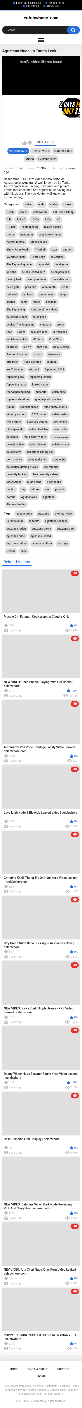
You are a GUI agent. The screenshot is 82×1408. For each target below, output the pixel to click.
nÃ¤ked (34, 369)
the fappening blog (18, 392)
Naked (29, 204)
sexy (54, 249)
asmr (24, 301)
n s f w (27, 347)
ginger (63, 294)
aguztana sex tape (56, 521)
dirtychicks (60, 332)
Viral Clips (55, 339)
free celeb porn (61, 279)
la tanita (34, 521)
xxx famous (51, 467)
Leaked (67, 204)
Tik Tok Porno (57, 2)
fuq (23, 489)
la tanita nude (15, 521)
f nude (11, 407)
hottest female (16, 242)
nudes (54, 204)
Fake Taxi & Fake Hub (28, 2)
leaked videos (52, 226)
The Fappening (16, 309)
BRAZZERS (52, 5)
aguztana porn (66, 528)
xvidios (35, 489)
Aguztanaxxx (29, 497)
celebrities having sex (39, 451)
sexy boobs (54, 482)
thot (9, 332)
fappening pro (15, 376)
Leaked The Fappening (21, 324)
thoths (11, 234)
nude (41, 204)
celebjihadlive (15, 444)
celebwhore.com (17, 317)
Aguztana (48, 497)
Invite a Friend (38, 1369)
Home (14, 1369)
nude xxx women (37, 422)
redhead (12, 294)
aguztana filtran (42, 543)
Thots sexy (38, 257)
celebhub (12, 436)
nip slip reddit (15, 429)
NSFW (21, 332)
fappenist (43, 264)
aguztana (43, 513)
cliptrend (12, 347)
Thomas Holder (16, 504)
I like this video (24, 143)
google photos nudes (48, 399)
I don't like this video (30, 143)
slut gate (45, 324)
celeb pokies (60, 414)
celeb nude (59, 392)
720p (48, 219)
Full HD (20, 219)
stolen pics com (16, 414)
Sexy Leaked (61, 347)
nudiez (11, 489)
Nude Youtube (32, 361)
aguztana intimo (17, 543)
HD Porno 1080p (63, 212)
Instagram (26, 234)
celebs (23, 212)
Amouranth (49, 287)
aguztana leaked (41, 536)
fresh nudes (14, 422)
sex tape (63, 543)
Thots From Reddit (18, 249)
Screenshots (63, 151)
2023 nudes (39, 414)
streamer (12, 361)
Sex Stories (32, 5)
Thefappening (29, 226)
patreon (67, 249)
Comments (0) (47, 158)
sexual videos (39, 332)
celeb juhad (14, 279)
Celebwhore (36, 1401)
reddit (65, 287)
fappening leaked (40, 376)
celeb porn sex (60, 272)
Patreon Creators (17, 354)
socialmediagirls (17, 339)
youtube (52, 361)
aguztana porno (41, 528)
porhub (11, 497)
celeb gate (13, 287)
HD (58, 219)
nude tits (41, 392)
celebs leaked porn (33, 272)
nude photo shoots (55, 407)
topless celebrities (18, 399)
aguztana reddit (16, 528)
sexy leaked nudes (50, 234)
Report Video (41, 151)
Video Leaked (38, 242)
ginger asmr (46, 294)
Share (29, 158)
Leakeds (51, 301)
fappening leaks (16, 384)
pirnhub (60, 489)
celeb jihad (39, 317)
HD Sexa (38, 339)
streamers (54, 354)
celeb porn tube (36, 279)
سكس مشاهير (60, 436)
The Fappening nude (19, 264)
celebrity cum (60, 444)
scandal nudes (29, 407)
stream (37, 354)
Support (63, 1369)
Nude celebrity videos (44, 309)
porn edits (59, 459)
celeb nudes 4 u (37, 459)
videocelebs (14, 482)
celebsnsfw (14, 451)
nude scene (34, 482)
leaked (11, 551)
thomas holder (64, 513)
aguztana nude (16, 536)
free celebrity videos (45, 474)
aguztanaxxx (24, 513)
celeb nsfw (60, 429)
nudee (36, 301)
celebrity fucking (17, 474)
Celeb (10, 212)
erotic (60, 324)
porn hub (30, 287)
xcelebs (11, 272)
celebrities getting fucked (22, 467)
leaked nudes (40, 384)
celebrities (57, 257)
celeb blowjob (38, 444)
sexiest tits (60, 422)
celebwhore (40, 212)
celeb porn (61, 264)
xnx (47, 489)
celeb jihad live (38, 429)
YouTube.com (15, 369)
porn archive (14, 459)
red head (28, 294)
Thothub (40, 249)
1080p (35, 219)
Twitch (11, 301)
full (9, 219)
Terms (41, 1375)
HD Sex (11, 226)
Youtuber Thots (16, 257)
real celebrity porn (35, 436)
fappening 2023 (54, 369)
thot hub (42, 347)
